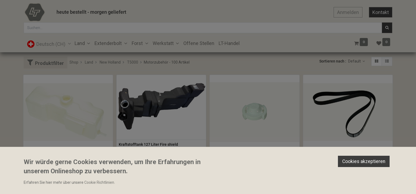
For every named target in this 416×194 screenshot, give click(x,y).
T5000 (132, 62)
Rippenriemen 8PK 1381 (326, 154)
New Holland (110, 62)
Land (89, 62)
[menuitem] (198, 43)
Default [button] (355, 61)
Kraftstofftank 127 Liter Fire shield (148, 144)
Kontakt (380, 12)
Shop (73, 62)
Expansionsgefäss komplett (49, 154)
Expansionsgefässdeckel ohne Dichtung (246, 154)
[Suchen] (387, 27)
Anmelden (348, 12)
